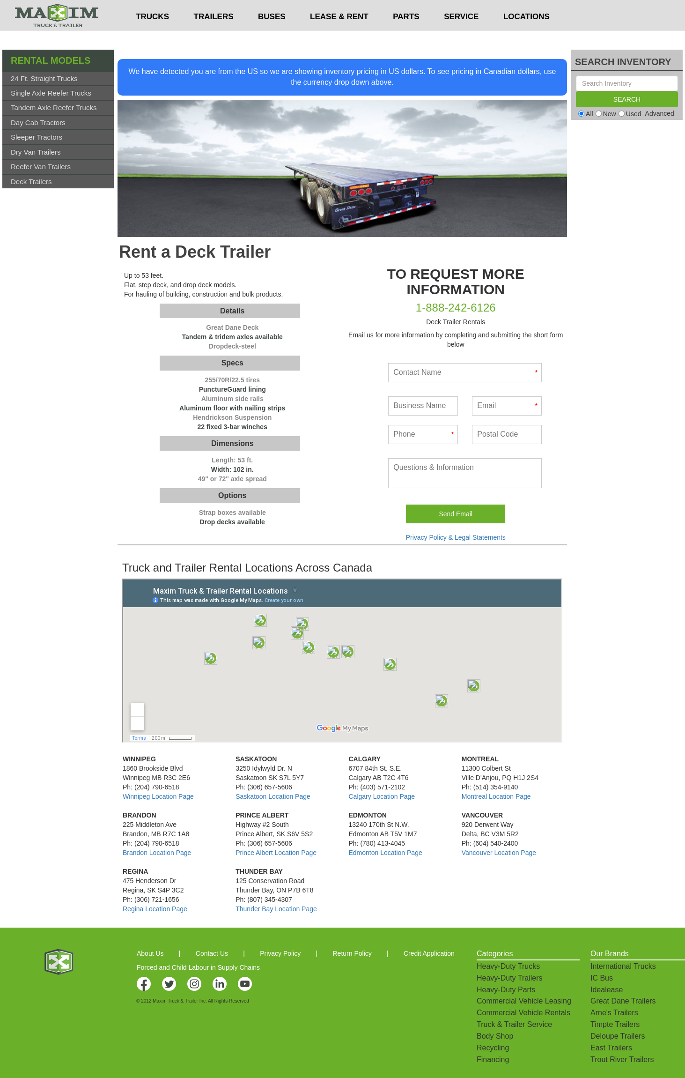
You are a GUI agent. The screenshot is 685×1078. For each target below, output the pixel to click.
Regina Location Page (155, 909)
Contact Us (212, 953)
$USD (450, 10)
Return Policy (352, 953)
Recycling (493, 1048)
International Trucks (623, 966)
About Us (150, 953)
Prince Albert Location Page (276, 852)
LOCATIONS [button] (526, 35)
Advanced (659, 113)
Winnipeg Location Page (158, 796)
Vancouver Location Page (499, 852)
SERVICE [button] (461, 35)
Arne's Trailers (614, 1013)
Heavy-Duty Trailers (509, 978)
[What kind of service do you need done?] (465, 473)
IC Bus (601, 978)
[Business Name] (423, 406)
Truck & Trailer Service (514, 1024)
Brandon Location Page (157, 852)
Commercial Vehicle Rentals (523, 1013)
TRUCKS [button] (152, 35)
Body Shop (495, 1036)
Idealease (606, 990)
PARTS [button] (406, 35)
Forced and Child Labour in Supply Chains (198, 967)
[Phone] (423, 434)
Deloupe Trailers (617, 1036)
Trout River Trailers (622, 1059)
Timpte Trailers (615, 1024)
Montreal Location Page (496, 796)
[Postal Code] (507, 434)
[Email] (507, 406)
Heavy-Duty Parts (506, 990)
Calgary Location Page (382, 796)
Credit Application (429, 953)
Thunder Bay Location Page (276, 909)
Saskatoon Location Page (273, 796)
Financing (493, 1059)
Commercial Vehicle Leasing (524, 1001)
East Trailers (611, 1048)
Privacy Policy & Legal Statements (456, 537)
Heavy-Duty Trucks (508, 966)
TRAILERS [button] (214, 35)
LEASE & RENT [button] (339, 35)
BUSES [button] (272, 35)
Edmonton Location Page (385, 852)
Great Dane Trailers (623, 1001)
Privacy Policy (280, 953)
